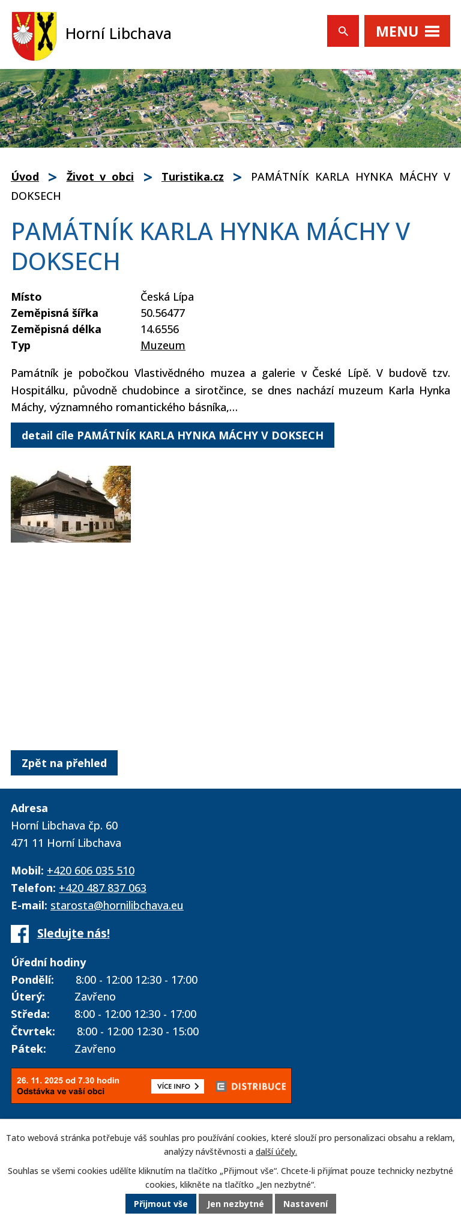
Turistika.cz (192, 176)
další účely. (276, 1151)
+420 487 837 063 (102, 887)
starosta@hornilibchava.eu (117, 905)
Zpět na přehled (64, 763)
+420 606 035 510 (90, 870)
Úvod (25, 176)
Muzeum (162, 345)
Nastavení (305, 1203)
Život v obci (100, 176)
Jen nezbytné (235, 1203)
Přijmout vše (161, 1203)
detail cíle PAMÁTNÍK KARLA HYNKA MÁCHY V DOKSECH (173, 435)
